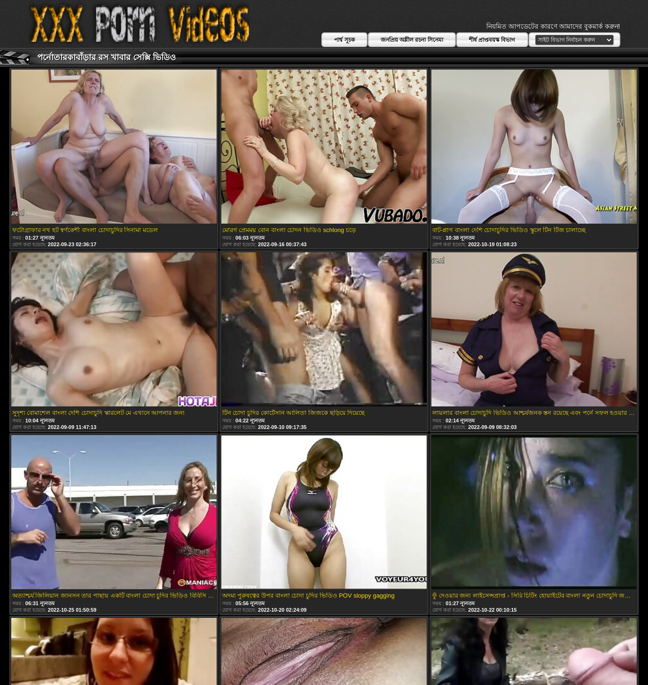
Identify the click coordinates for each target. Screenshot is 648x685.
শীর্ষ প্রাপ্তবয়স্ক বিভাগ (492, 40)
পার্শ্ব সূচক (344, 40)
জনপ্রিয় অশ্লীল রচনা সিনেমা (412, 40)
